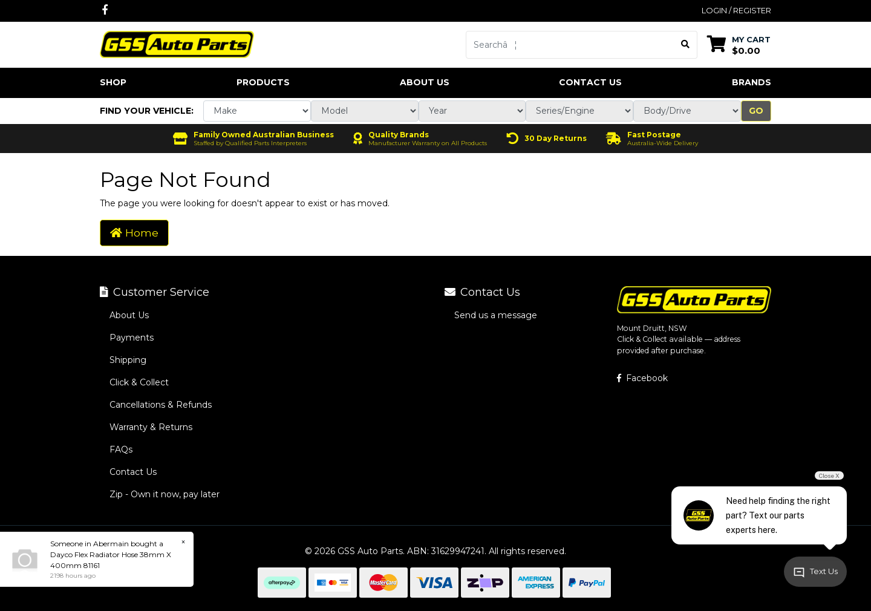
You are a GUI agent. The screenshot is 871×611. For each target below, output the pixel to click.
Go (756, 110)
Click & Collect (139, 382)
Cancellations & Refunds (160, 404)
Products (263, 82)
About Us (424, 82)
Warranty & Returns (150, 427)
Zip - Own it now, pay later (164, 494)
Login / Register (736, 10)
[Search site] (685, 45)
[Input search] (570, 45)
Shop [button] (113, 82)
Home (134, 232)
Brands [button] (751, 82)
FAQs (120, 449)
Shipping (127, 360)
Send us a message (495, 315)
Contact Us (590, 82)
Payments (131, 337)
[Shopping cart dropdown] (738, 44)
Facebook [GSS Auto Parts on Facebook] (642, 378)
